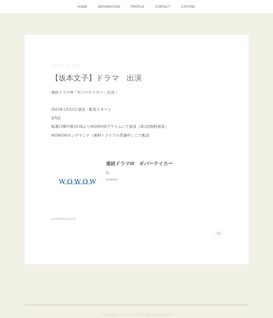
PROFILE (137, 7)
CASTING (188, 7)
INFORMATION (109, 7)
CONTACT (162, 7)
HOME (82, 7)
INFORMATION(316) (63, 219)
